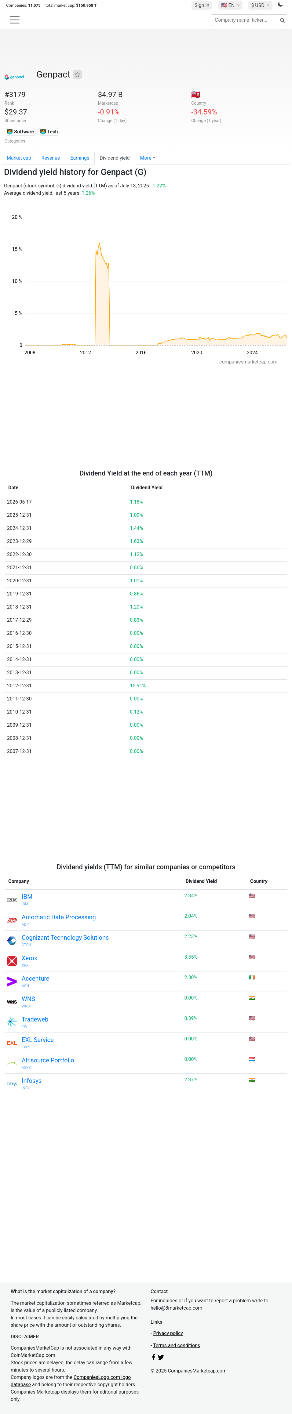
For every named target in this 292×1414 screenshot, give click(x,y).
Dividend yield (115, 158)
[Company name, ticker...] (249, 20)
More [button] (145, 158)
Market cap (19, 158)
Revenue (51, 158)
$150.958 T (86, 5)
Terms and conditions (176, 1345)
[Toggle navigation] (14, 20)
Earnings (79, 158)
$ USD (258, 5)
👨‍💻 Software (20, 132)
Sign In (202, 5)
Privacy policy (168, 1333)
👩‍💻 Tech (49, 132)
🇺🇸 (228, 5)
